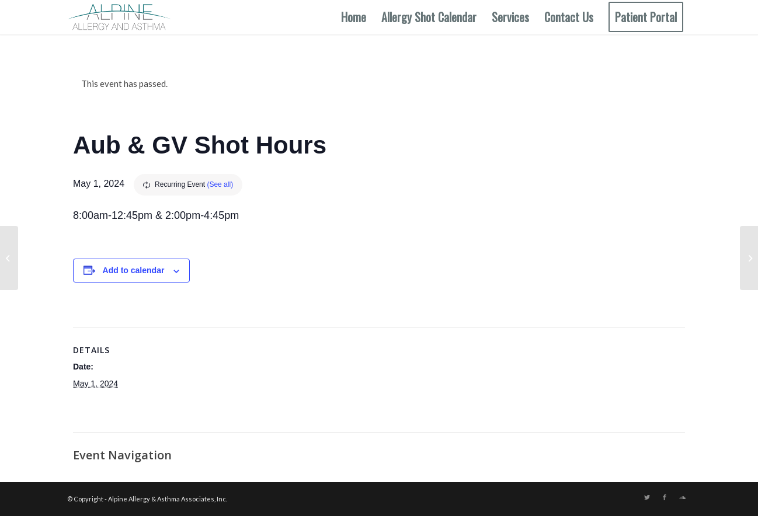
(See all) (220, 184)
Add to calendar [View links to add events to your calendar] (134, 270)
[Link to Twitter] (647, 497)
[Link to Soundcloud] (682, 497)
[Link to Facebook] (664, 497)
